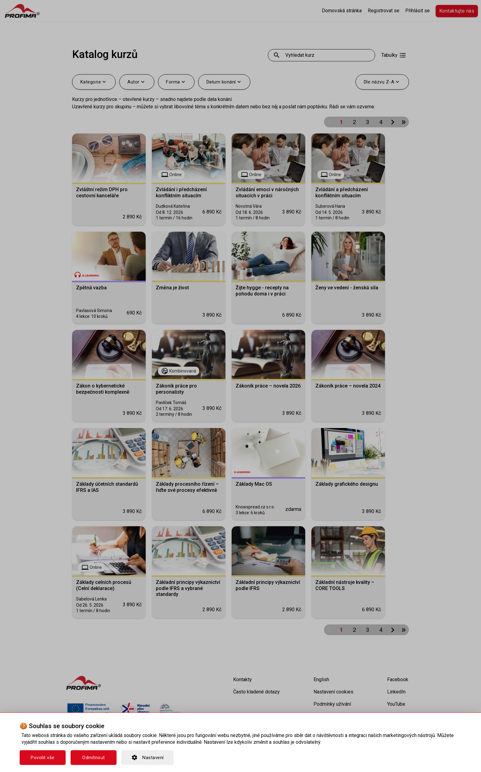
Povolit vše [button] (43, 757)
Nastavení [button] (147, 757)
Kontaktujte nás (457, 11)
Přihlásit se (417, 11)
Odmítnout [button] (93, 757)
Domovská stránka (342, 11)
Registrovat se (383, 11)
